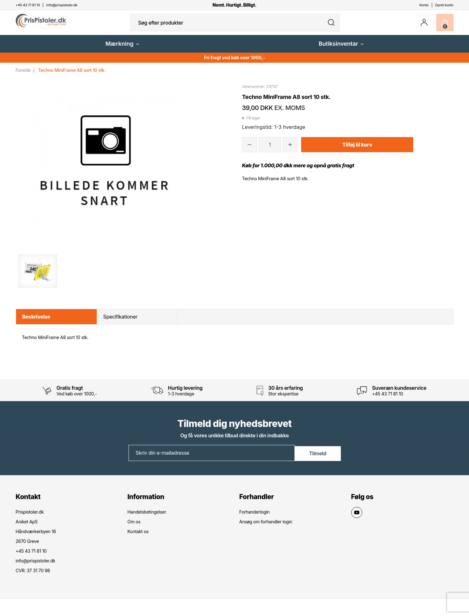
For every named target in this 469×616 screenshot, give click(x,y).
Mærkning (122, 48)
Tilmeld (317, 457)
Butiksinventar (341, 48)
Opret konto (444, 5)
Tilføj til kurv (357, 150)
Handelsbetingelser (147, 516)
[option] (38, 276)
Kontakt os (138, 536)
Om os (134, 526)
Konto (424, 5)
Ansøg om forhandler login (265, 526)
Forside (23, 75)
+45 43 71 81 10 (387, 398)
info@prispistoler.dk (35, 565)
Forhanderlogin (254, 516)
